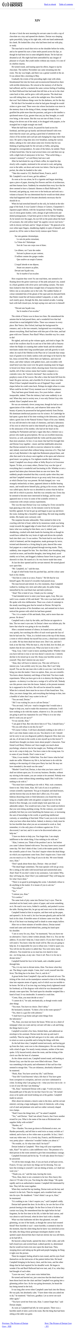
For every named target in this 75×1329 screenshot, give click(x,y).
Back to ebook (50, 4)
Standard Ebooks (12, 4)
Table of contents (66, 4)
